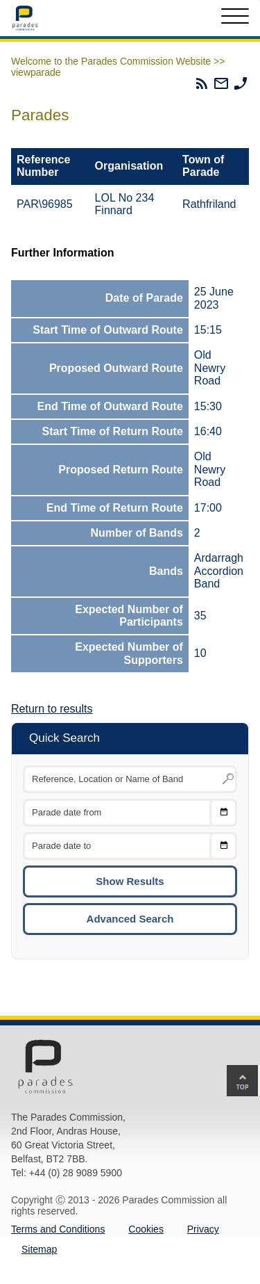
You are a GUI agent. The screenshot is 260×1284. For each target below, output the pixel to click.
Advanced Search (130, 919)
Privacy (203, 1229)
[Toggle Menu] (235, 18)
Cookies (146, 1229)
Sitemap (39, 1249)
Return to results (51, 709)
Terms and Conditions (58, 1229)
